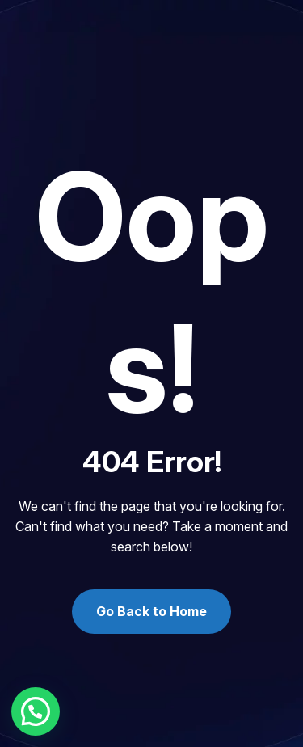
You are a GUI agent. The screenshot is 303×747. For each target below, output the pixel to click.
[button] (35, 711)
